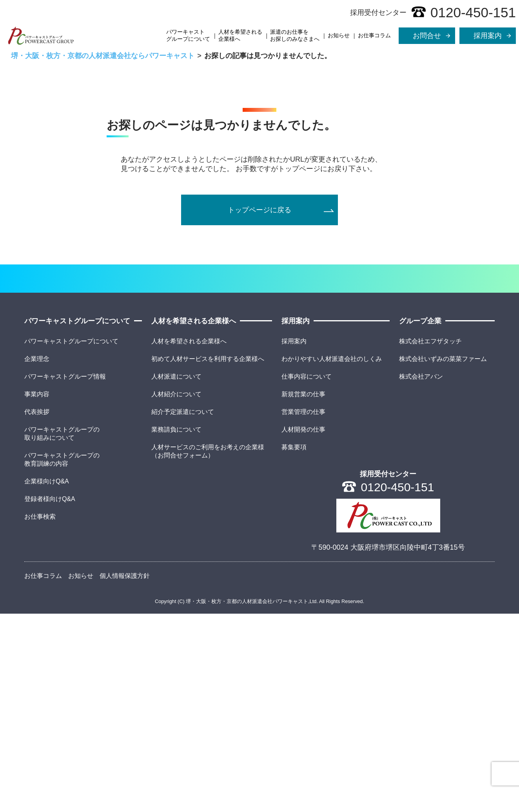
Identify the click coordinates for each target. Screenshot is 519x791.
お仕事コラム (374, 35)
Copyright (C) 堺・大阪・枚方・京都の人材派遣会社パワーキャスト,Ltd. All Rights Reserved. (259, 779)
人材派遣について (176, 553)
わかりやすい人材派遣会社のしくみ (331, 536)
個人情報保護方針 (125, 753)
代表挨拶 (36, 589)
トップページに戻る (259, 341)
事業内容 (36, 571)
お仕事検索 (40, 694)
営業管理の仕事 (303, 589)
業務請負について (176, 606)
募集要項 (294, 624)
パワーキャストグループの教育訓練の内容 (62, 636)
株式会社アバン (421, 553)
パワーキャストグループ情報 (65, 553)
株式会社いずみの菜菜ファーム (443, 536)
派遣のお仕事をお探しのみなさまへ (294, 35)
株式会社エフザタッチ (430, 518)
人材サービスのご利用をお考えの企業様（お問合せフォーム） (207, 628)
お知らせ (339, 35)
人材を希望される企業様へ (240, 35)
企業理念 (36, 536)
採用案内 (294, 518)
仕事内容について (306, 553)
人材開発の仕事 (303, 606)
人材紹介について (176, 571)
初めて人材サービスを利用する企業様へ (207, 536)
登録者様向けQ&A (49, 676)
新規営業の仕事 (303, 571)
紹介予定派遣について (182, 589)
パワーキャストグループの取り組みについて (62, 610)
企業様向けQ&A (46, 658)
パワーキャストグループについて (188, 35)
